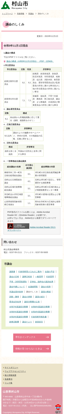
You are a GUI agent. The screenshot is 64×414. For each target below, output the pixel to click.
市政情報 (20, 14)
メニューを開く (59, 5)
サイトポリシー (11, 367)
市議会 (31, 14)
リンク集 (8, 383)
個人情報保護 (10, 375)
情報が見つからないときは (28, 348)
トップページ (7, 14)
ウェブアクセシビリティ (15, 371)
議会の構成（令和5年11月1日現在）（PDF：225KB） (30, 61)
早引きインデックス (25, 337)
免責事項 (8, 379)
